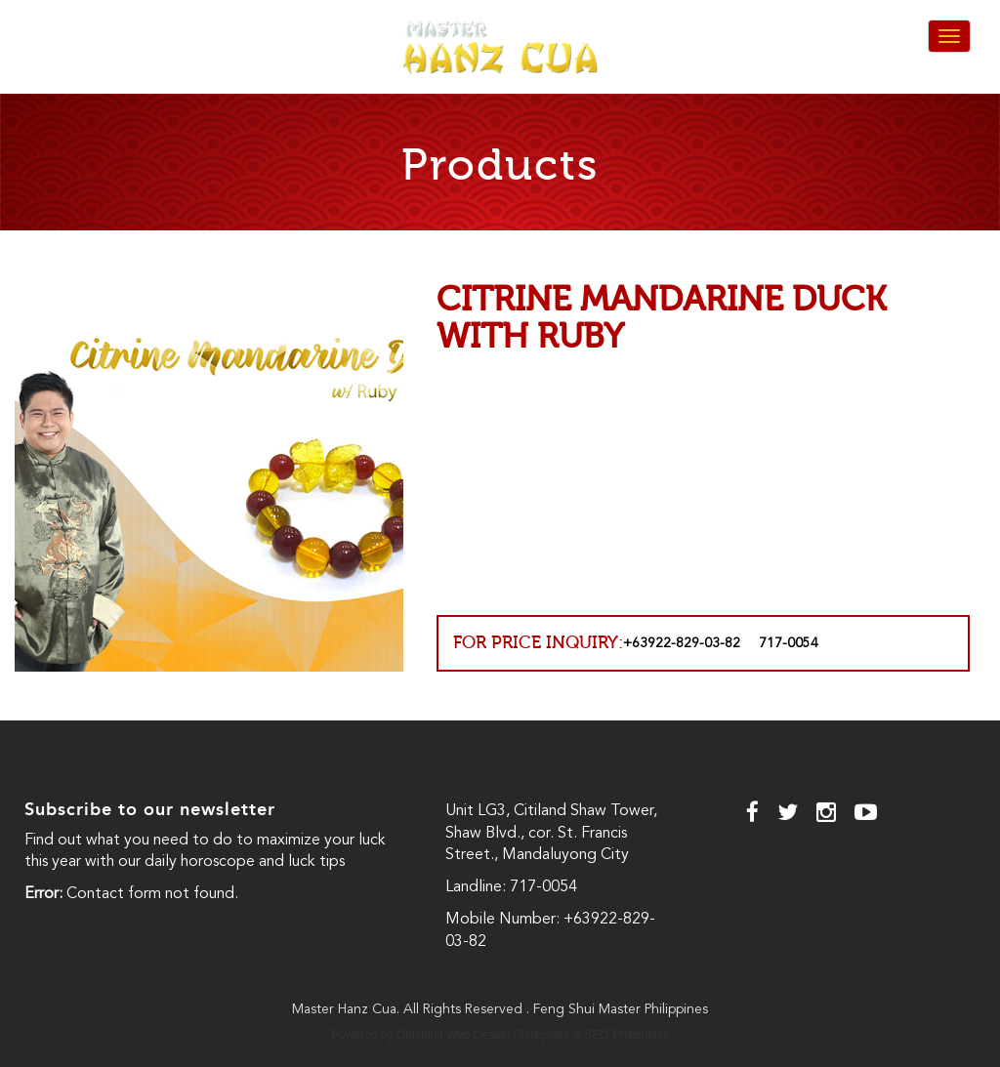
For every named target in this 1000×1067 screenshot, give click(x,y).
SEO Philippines (626, 1035)
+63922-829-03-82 (681, 643)
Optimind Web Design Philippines (483, 1035)
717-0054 (788, 643)
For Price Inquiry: (538, 643)
